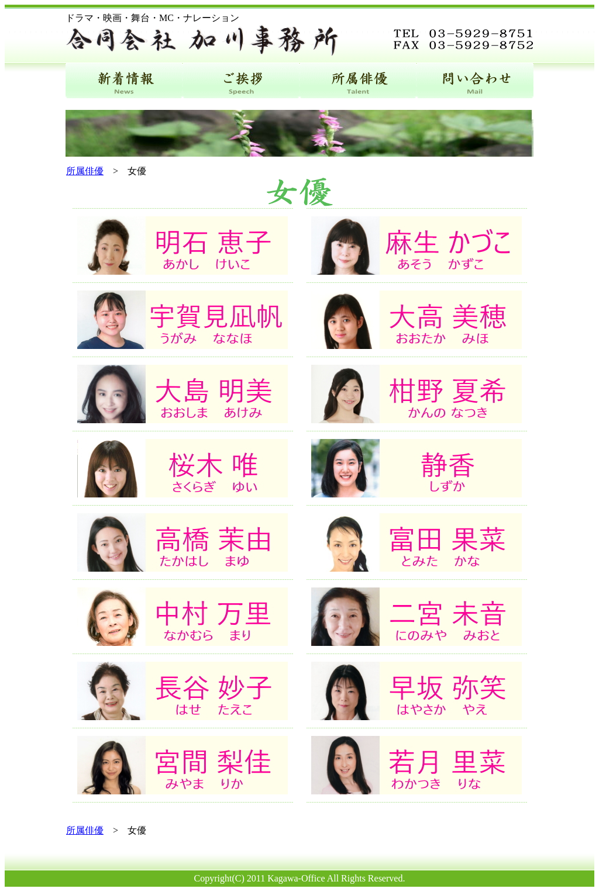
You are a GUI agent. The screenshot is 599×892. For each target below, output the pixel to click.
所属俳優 (85, 171)
